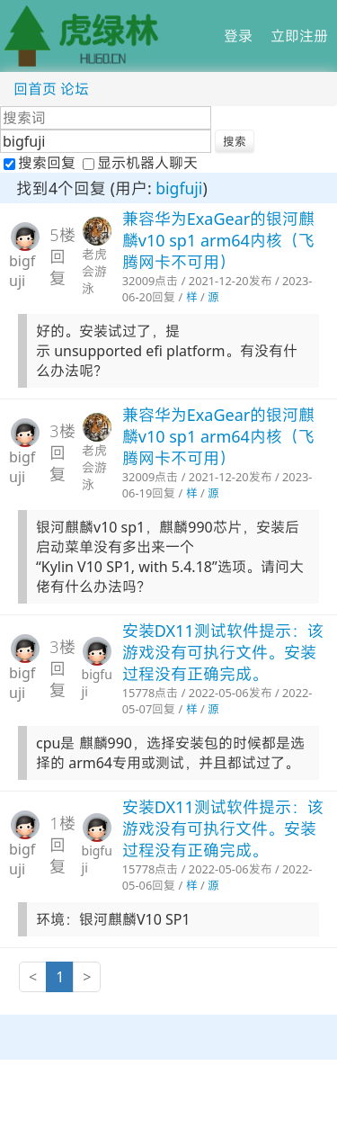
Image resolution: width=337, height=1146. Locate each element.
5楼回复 (62, 256)
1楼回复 (62, 844)
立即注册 (299, 36)
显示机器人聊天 (140, 163)
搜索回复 (41, 163)
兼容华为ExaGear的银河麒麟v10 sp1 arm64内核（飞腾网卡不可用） (218, 240)
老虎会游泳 (94, 271)
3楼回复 (62, 452)
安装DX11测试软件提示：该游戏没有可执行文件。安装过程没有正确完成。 (223, 652)
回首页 (35, 89)
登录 (238, 36)
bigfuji (178, 188)
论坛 (74, 89)
